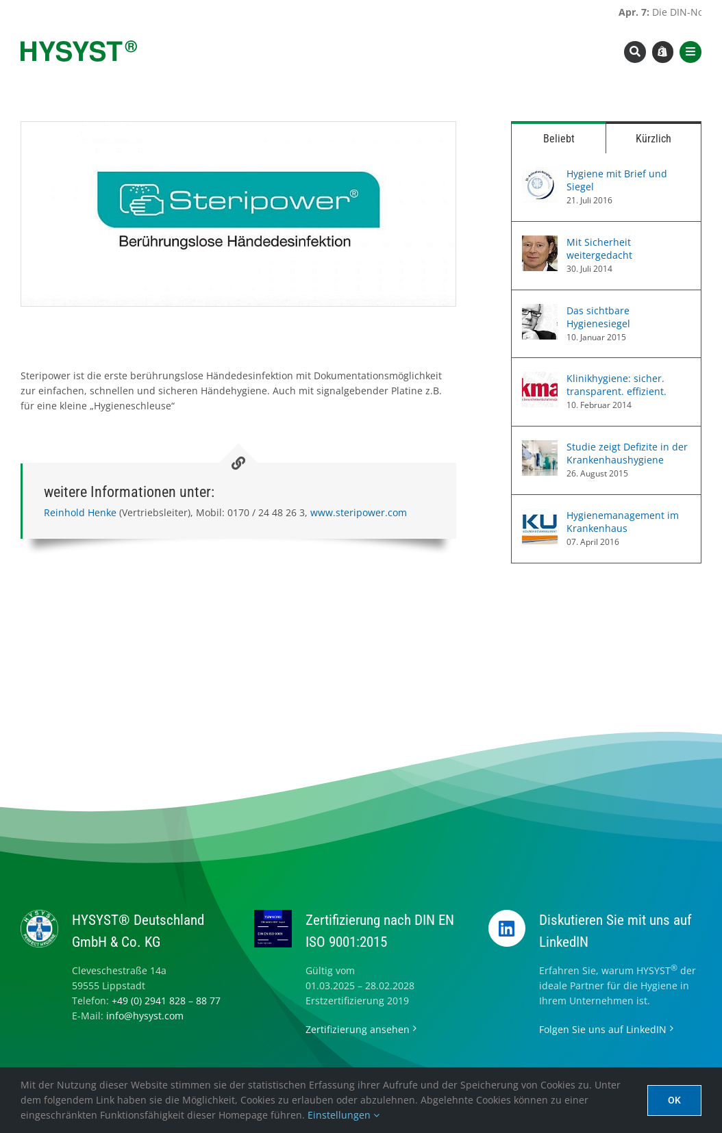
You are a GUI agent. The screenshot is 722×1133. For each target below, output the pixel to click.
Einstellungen (343, 1114)
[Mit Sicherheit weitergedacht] (540, 242)
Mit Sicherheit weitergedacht (599, 248)
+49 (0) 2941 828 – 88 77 (166, 1000)
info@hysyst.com (145, 1015)
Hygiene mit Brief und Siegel (617, 180)
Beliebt (559, 138)
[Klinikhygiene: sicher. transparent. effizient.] (540, 378)
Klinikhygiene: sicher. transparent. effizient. (617, 385)
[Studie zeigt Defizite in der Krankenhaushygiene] (540, 447)
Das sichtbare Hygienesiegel (598, 317)
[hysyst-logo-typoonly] (79, 44)
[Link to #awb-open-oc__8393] (635, 52)
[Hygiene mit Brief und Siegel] (540, 174)
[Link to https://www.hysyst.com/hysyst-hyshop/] (663, 52)
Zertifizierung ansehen (358, 1029)
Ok (674, 1100)
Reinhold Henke (80, 512)
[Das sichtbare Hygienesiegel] (540, 311)
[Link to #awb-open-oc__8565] (690, 52)
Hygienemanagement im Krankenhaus (623, 522)
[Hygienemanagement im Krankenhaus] (540, 515)
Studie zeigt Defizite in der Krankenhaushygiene (627, 453)
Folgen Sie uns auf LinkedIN (603, 1029)
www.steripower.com (358, 512)
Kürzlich (653, 138)
